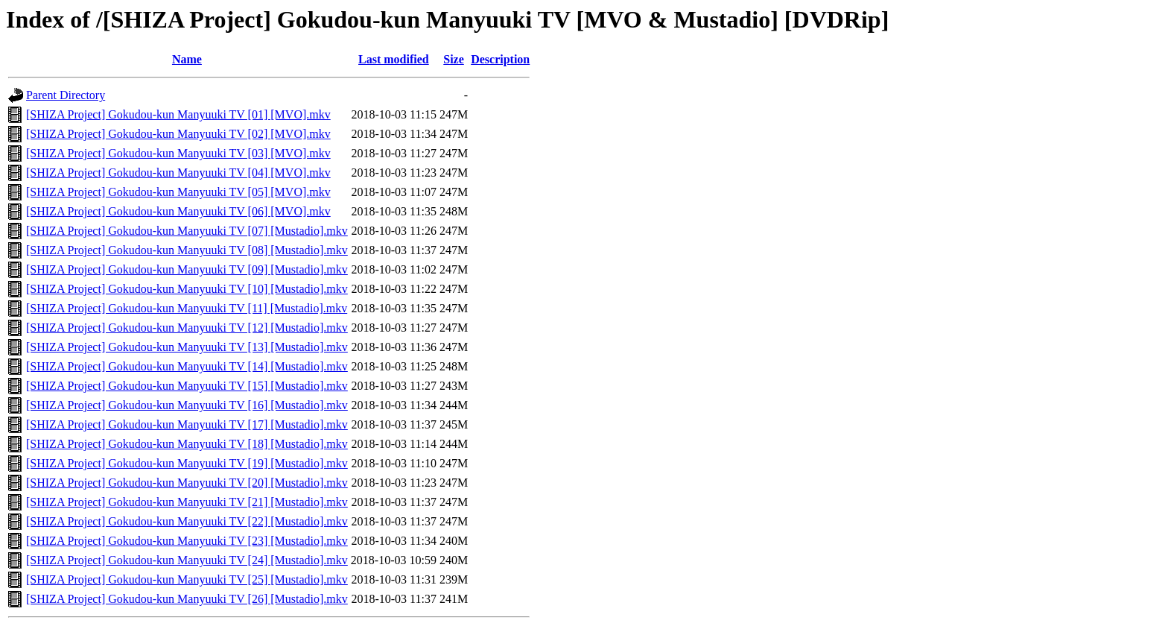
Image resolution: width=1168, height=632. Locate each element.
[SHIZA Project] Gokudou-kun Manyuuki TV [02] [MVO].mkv (178, 133)
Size (453, 59)
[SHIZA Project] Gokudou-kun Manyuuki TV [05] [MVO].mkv (178, 192)
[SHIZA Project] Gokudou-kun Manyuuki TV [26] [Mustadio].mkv (187, 598)
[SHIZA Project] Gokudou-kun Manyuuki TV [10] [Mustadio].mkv (187, 288)
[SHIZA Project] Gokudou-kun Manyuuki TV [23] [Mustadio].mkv (187, 540)
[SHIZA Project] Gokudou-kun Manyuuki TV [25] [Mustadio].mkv (187, 579)
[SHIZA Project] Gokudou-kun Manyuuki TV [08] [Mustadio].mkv (187, 250)
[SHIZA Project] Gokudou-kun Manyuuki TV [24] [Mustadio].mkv (187, 560)
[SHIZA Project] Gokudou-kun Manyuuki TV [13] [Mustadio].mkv (187, 347)
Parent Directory (65, 95)
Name (187, 59)
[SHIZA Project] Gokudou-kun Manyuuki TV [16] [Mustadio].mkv (187, 405)
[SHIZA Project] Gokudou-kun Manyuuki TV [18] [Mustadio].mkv (187, 443)
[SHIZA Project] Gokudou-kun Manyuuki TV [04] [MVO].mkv (178, 172)
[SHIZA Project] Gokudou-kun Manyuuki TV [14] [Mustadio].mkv (187, 366)
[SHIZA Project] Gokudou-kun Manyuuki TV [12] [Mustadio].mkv (187, 327)
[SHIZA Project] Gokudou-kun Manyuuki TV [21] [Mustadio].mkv (187, 502)
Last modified (393, 59)
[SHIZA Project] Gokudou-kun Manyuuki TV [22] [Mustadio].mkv (187, 521)
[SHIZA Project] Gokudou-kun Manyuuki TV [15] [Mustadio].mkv (187, 385)
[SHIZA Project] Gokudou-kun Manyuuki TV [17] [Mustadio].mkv (187, 424)
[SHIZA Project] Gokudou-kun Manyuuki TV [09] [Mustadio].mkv (187, 269)
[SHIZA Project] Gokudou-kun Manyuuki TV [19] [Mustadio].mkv (187, 463)
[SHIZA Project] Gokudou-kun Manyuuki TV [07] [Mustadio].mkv (187, 230)
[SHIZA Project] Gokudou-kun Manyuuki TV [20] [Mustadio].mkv (187, 482)
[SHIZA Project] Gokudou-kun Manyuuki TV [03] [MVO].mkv (178, 153)
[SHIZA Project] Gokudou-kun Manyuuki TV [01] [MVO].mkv (178, 114)
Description (500, 59)
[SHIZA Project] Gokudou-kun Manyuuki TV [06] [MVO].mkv (178, 211)
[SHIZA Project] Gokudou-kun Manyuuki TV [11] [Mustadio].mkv (186, 308)
